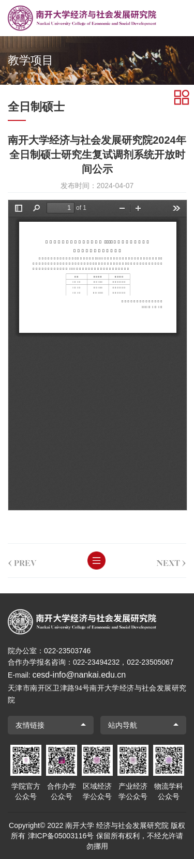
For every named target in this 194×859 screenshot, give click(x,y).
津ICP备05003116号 (61, 836)
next (171, 561)
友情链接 (30, 725)
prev (21, 561)
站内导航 (122, 725)
